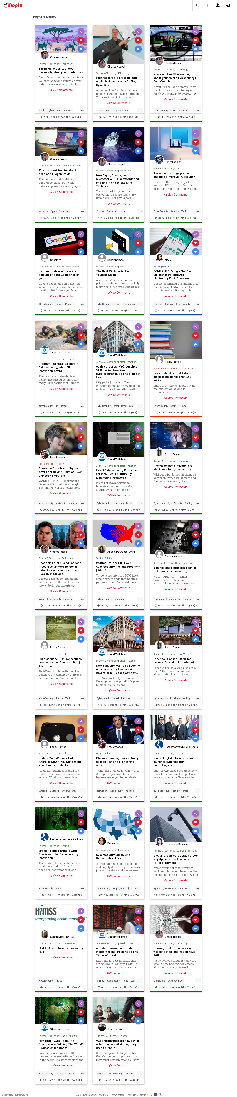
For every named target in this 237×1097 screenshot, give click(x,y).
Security (183, 110)
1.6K (119, 310)
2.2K (118, 799)
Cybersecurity (55, 110)
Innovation (118, 502)
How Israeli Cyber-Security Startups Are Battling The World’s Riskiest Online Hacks (59, 1046)
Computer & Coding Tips (75, 165)
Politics (157, 266)
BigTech (158, 303)
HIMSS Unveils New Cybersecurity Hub (52, 951)
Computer (120, 211)
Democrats (119, 598)
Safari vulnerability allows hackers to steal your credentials (56, 72)
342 (61, 117)
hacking (186, 700)
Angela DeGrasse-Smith (121, 551)
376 (176, 799)
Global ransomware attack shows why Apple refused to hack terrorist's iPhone (172, 861)
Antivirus (43, 211)
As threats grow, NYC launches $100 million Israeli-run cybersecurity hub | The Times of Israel (117, 371)
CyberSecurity (161, 211)
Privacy (69, 303)
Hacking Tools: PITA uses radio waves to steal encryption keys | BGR (175, 953)
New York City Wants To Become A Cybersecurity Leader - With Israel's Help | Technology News (118, 670)
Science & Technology (49, 63)
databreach (184, 890)
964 (61, 217)
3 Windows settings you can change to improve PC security (174, 174)
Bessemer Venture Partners (181, 749)
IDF (57, 405)
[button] (198, 5)
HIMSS (59, 982)
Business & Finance (163, 562)
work (137, 890)
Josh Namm (114, 1031)
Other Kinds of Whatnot (182, 368)
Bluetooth (55, 793)
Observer (55, 260)
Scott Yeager (173, 454)
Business (159, 598)
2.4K (177, 604)
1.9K (119, 411)
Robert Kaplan (173, 162)
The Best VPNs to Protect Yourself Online (114, 272)
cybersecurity (46, 502)
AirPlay (100, 110)
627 (175, 117)
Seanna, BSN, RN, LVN (62, 939)
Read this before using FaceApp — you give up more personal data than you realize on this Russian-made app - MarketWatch (61, 569)
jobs (130, 890)
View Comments (61, 93)
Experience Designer (177, 846)
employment (119, 890)
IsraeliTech (127, 405)
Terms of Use (117, 1094)
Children (169, 303)
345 (62, 897)
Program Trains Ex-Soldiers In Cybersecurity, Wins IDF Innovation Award (59, 366)
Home (78, 1094)
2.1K (62, 707)
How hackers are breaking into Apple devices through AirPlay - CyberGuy (117, 81)
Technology (67, 63)
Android (101, 211)
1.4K (119, 604)
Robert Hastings (174, 555)
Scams (174, 405)
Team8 (180, 755)
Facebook (175, 700)
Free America (58, 456)
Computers (64, 211)
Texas (183, 405)
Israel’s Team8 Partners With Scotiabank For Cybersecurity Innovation (59, 856)
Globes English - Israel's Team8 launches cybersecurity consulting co (174, 764)
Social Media (183, 653)
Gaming (188, 502)
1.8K (62, 799)
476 (62, 509)
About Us (103, 1094)
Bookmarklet (89, 1094)
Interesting (60, 463)
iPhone (59, 700)
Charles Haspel (59, 57)
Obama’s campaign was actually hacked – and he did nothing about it (118, 764)
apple (157, 890)
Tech (179, 168)
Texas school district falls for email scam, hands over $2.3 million (174, 376)
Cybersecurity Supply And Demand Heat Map (113, 858)
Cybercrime (160, 502)
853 (61, 310)
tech (133, 982)
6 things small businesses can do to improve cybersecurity (174, 568)
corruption (102, 793)
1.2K (176, 217)
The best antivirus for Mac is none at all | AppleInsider (59, 172)
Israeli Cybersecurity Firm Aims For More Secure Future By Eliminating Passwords (117, 473)
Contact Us (146, 1094)
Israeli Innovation (71, 358)
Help (135, 1094)
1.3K (62, 604)
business (158, 793)
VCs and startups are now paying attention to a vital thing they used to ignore (117, 1046)
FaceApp (68, 598)
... (82, 110)
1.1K (119, 217)
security (73, 502)
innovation (61, 1075)
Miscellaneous (160, 368)
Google (59, 303)
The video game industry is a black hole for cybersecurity (173, 466)
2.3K (118, 707)
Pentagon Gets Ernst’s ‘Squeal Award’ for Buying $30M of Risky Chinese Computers (61, 471)
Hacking (68, 110)
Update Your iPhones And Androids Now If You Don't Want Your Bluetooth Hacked (61, 764)
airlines (100, 982)
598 (62, 989)
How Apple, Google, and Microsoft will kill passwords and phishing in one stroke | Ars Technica (117, 180)
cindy (168, 260)
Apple (42, 110)
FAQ (129, 1094)
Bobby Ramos (115, 260)
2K (176, 411)
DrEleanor (113, 845)
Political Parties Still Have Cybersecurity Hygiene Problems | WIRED (118, 565)
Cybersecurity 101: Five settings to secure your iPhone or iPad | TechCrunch (61, 661)
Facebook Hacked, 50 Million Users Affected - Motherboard (174, 659)
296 (118, 117)
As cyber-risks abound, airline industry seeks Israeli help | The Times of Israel (117, 953)
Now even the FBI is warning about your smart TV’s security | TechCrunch (175, 77)
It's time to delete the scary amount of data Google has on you (60, 274)
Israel (64, 405)
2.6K (176, 989)
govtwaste (61, 502)
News (173, 110)
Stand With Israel (60, 352)
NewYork (125, 700)
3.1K (176, 509)
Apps (42, 598)
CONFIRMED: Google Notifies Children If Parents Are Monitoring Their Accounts (173, 274)
